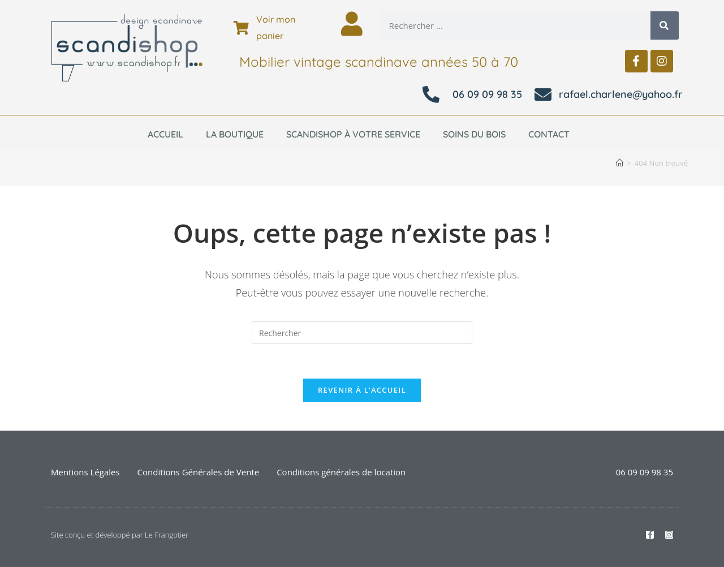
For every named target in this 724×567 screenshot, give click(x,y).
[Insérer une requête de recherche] (362, 332)
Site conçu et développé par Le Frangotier (119, 535)
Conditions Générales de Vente (198, 472)
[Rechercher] (664, 25)
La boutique (235, 134)
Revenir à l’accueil (362, 390)
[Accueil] (619, 163)
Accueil (165, 134)
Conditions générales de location (341, 472)
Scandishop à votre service (353, 134)
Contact (549, 134)
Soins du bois (474, 134)
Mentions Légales (85, 472)
